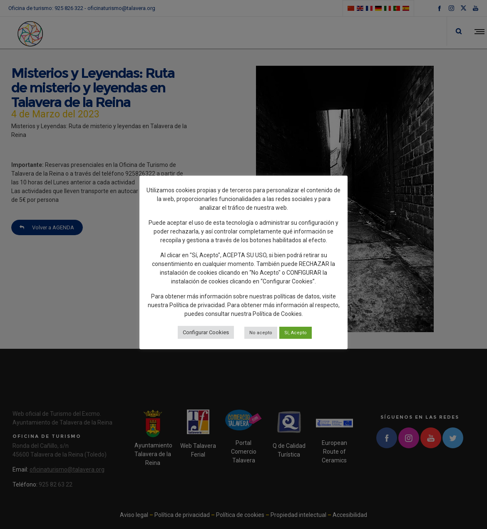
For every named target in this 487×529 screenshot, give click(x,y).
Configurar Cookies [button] (206, 332)
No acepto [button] (260, 332)
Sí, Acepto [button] (295, 332)
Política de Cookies (277, 313)
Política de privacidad (197, 305)
